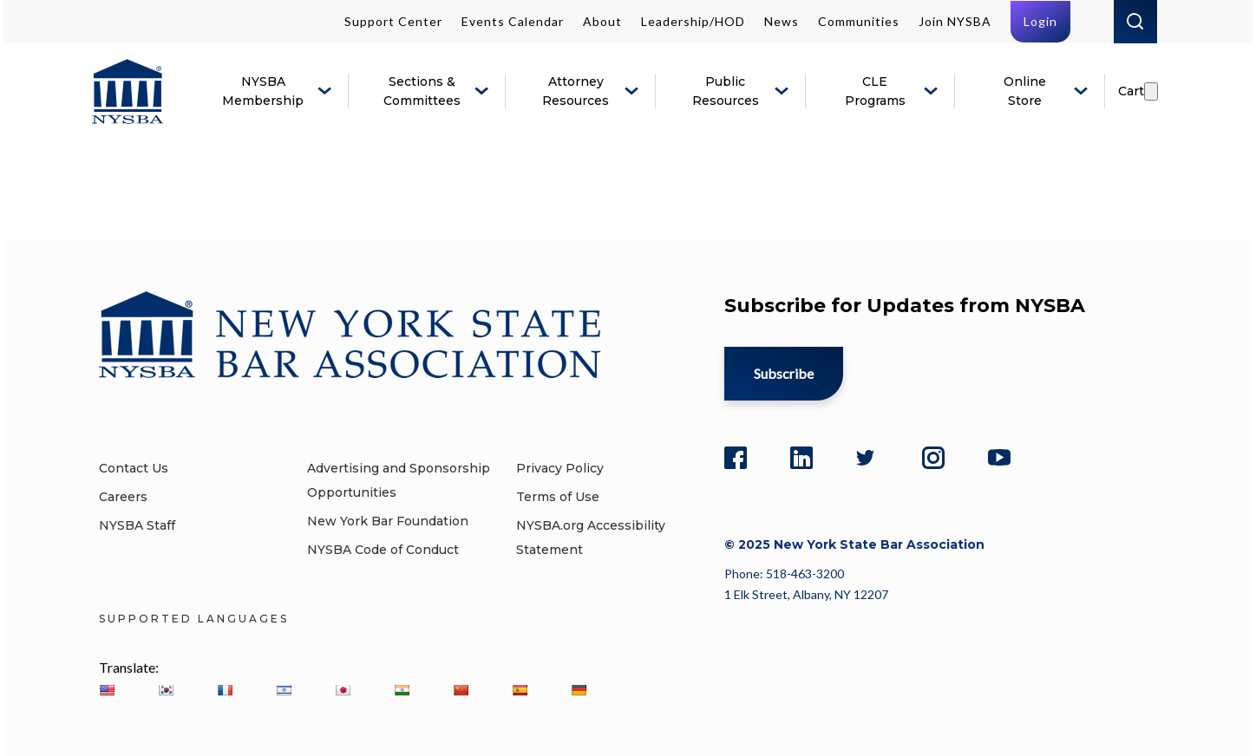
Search (1135, 21)
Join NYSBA (955, 21)
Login (1040, 21)
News (781, 21)
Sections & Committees (422, 91)
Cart (1131, 91)
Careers (123, 497)
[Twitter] (867, 455)
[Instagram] (933, 455)
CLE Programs (875, 91)
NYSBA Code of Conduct (383, 549)
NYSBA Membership (263, 91)
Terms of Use (557, 497)
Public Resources (725, 91)
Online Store (1025, 91)
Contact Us (133, 468)
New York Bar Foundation (387, 521)
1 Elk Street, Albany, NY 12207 (806, 594)
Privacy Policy (560, 468)
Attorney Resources (575, 91)
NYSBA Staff (137, 525)
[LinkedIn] (801, 455)
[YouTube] (999, 455)
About (602, 21)
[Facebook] (735, 455)
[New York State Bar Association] (128, 91)
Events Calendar (512, 21)
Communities (858, 21)
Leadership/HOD (693, 21)
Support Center (393, 21)
